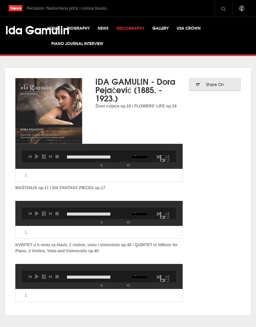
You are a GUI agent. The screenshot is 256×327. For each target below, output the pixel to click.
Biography (78, 28)
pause (44, 156)
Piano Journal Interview (77, 43)
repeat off (162, 160)
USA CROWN (189, 28)
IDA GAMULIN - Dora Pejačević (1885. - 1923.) (135, 89)
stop (57, 156)
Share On (215, 84)
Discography (130, 28)
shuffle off (159, 156)
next (50, 156)
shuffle (167, 156)
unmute (102, 165)
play (37, 156)
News (103, 28)
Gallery (160, 28)
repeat (167, 160)
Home (53, 28)
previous (30, 156)
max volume (129, 165)
